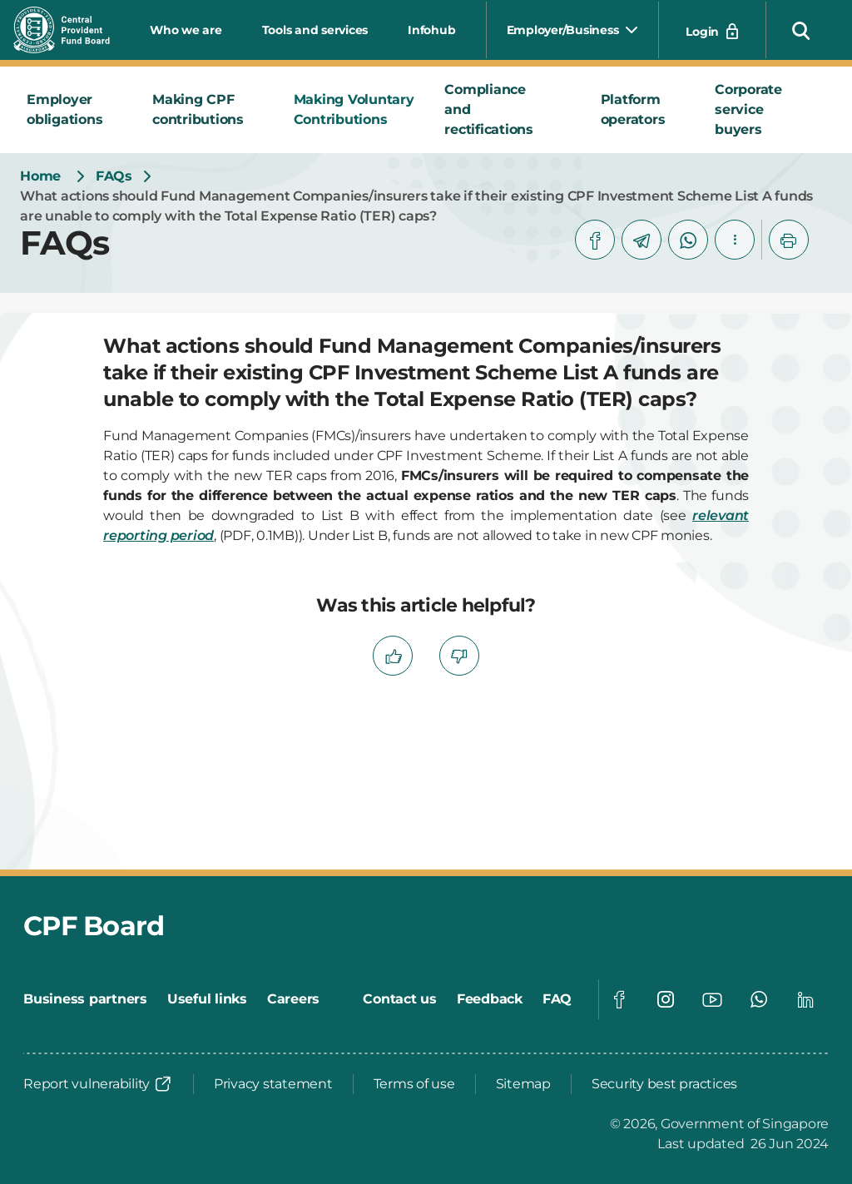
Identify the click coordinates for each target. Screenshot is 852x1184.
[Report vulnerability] (98, 1084)
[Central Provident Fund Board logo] (71, 30)
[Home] (40, 176)
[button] (801, 30)
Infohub (431, 29)
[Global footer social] (619, 999)
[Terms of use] (414, 1084)
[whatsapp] (688, 240)
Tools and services (315, 29)
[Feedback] (490, 999)
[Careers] (293, 999)
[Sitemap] (523, 1084)
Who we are (186, 29)
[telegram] (641, 240)
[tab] (76, 110)
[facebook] (595, 240)
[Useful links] (207, 999)
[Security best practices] (664, 1084)
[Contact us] (400, 999)
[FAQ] (557, 999)
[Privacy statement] (273, 1084)
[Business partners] (85, 999)
